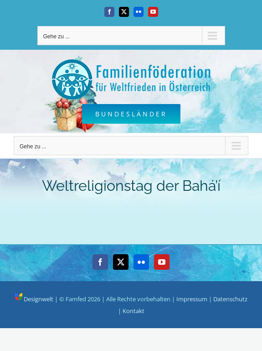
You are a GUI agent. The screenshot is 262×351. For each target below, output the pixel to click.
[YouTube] (162, 262)
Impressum (191, 299)
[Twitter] (120, 262)
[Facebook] (100, 262)
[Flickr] (141, 262)
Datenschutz (230, 299)
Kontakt (133, 311)
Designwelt (34, 299)
